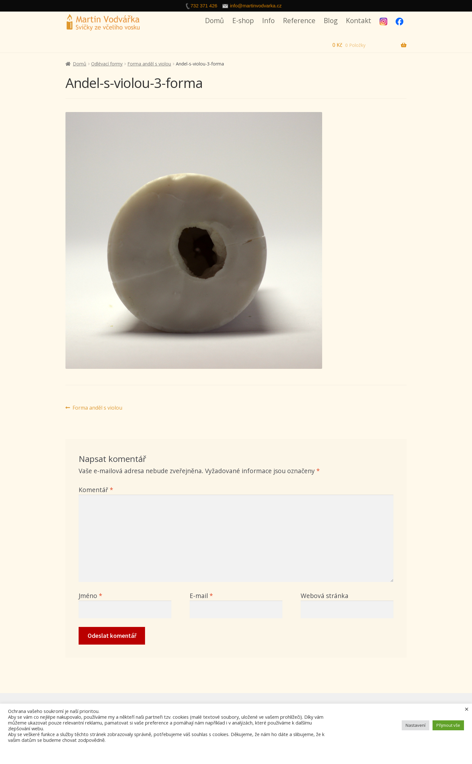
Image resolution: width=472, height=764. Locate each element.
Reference (299, 20)
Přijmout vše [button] (448, 725)
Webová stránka (324, 595)
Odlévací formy (107, 64)
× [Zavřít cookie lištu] (467, 708)
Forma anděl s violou (149, 64)
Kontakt (358, 20)
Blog (331, 20)
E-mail (201, 595)
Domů (214, 20)
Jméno (90, 595)
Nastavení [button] (415, 725)
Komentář (96, 489)
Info (268, 20)
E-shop (243, 20)
